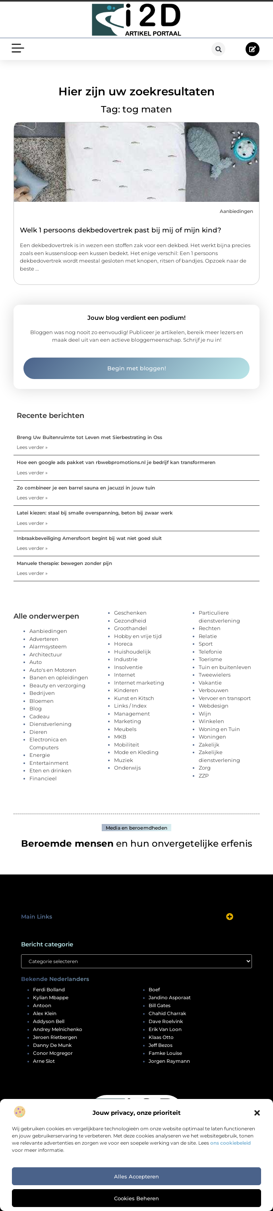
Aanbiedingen (236, 211)
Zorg (205, 767)
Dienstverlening (50, 724)
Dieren (38, 732)
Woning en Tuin (219, 729)
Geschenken (130, 612)
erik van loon (165, 1029)
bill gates (159, 1005)
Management (132, 713)
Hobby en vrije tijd (138, 636)
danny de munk (52, 1045)
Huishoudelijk (132, 651)
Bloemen (41, 701)
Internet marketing (139, 682)
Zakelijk (209, 744)
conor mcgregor (53, 1053)
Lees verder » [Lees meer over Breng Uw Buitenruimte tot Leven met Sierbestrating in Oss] (32, 447)
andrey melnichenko (57, 1029)
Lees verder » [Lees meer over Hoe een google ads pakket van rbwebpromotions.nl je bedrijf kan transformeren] (32, 473)
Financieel (43, 778)
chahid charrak (167, 1013)
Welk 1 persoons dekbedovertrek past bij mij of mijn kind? (120, 230)
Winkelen (211, 721)
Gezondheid (130, 620)
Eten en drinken (50, 770)
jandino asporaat (170, 997)
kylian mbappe (50, 997)
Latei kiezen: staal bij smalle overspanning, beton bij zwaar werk (95, 513)
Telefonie (210, 651)
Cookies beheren (136, 1198)
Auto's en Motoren (52, 670)
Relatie (208, 636)
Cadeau (39, 716)
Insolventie (128, 667)
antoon (42, 1005)
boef (154, 989)
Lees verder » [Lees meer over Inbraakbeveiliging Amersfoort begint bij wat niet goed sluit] (32, 548)
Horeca (123, 643)
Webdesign (213, 705)
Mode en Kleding (136, 752)
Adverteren (43, 639)
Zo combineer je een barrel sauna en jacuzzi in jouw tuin (86, 488)
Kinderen (126, 690)
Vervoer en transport (225, 698)
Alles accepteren (136, 1176)
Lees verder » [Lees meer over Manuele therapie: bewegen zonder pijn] (32, 573)
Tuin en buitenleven (225, 667)
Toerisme (210, 659)
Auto (35, 662)
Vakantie (210, 682)
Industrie (125, 659)
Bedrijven (42, 693)
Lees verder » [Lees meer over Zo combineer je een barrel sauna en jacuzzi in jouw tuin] (32, 498)
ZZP (204, 775)
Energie (39, 755)
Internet (124, 674)
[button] (257, 1113)
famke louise (165, 1053)
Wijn (205, 713)
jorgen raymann (169, 1061)
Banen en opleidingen (58, 677)
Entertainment (48, 763)
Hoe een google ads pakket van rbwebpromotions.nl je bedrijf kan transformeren (116, 462)
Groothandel (130, 628)
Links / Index (130, 705)
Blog (35, 708)
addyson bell (48, 1021)
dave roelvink (166, 1021)
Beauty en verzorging (57, 685)
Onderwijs (127, 767)
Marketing (127, 721)
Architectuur (45, 654)
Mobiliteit (126, 744)
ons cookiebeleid (230, 1143)
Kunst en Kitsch (134, 698)
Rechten (210, 628)
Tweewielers (214, 674)
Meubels (125, 729)
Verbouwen (213, 690)
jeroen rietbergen (55, 1037)
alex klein (44, 1013)
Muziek (123, 760)
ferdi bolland (49, 989)
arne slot (44, 1061)
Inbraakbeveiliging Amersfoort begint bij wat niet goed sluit (89, 538)
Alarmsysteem (48, 646)
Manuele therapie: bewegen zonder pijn (64, 563)
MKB (120, 736)
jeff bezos (160, 1045)
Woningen (212, 736)
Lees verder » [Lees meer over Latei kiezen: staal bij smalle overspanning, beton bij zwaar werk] (32, 523)
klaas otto (161, 1037)
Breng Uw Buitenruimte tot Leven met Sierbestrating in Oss (89, 437)
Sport (206, 643)
